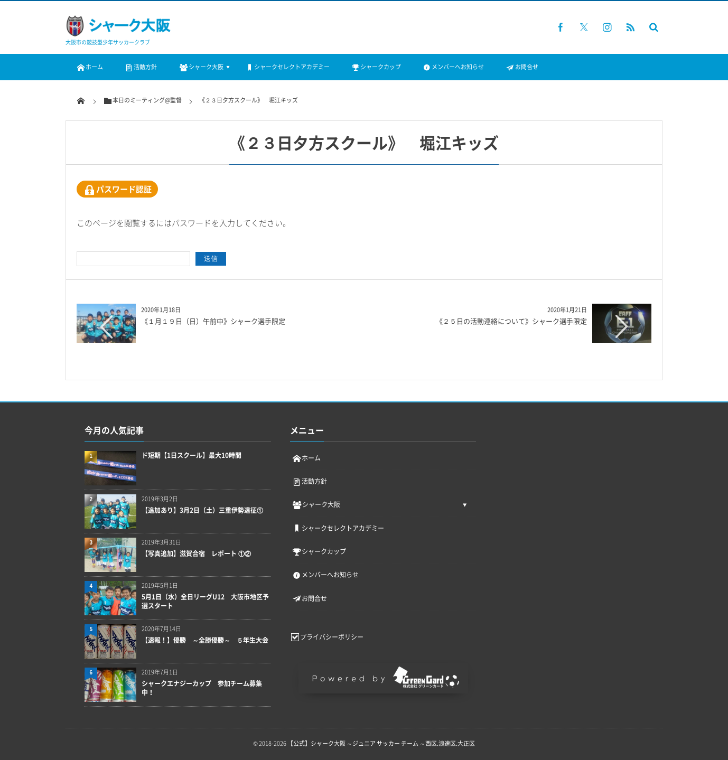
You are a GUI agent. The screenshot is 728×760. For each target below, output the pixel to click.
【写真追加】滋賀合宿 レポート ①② (196, 553)
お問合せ (521, 66)
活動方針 (140, 66)
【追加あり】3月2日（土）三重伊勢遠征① (202, 510)
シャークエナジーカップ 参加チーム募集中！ (202, 688)
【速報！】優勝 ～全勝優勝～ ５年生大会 (206, 640)
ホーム (89, 66)
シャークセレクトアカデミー (287, 66)
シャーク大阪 (200, 66)
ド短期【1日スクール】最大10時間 (191, 455)
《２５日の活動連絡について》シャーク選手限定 (511, 321)
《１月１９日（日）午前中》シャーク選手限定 (213, 321)
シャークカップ (376, 66)
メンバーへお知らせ (453, 66)
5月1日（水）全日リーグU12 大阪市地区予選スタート (205, 602)
